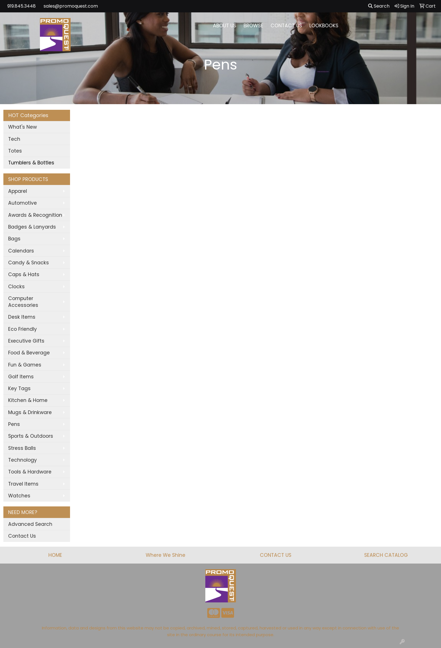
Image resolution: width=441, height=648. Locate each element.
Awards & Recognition (35, 215)
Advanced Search (30, 524)
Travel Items (23, 484)
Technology (22, 460)
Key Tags (19, 388)
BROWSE (253, 25)
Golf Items (21, 376)
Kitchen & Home (28, 400)
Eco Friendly (22, 329)
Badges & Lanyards (32, 227)
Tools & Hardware (29, 471)
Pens (14, 424)
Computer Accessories (23, 302)
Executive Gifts (26, 341)
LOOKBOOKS (323, 25)
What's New (22, 127)
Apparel (17, 191)
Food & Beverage (29, 352)
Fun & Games (24, 364)
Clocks (16, 286)
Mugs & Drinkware (30, 412)
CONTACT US (286, 25)
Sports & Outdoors (30, 436)
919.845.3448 (21, 6)
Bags (14, 238)
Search (379, 6)
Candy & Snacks (28, 262)
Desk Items (21, 317)
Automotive (22, 203)
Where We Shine (165, 555)
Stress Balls (22, 448)
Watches (19, 495)
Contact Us (22, 536)
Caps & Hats (23, 274)
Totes (15, 151)
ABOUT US (224, 25)
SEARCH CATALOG (386, 555)
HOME (55, 555)
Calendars (21, 250)
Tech (14, 139)
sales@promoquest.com (71, 6)
